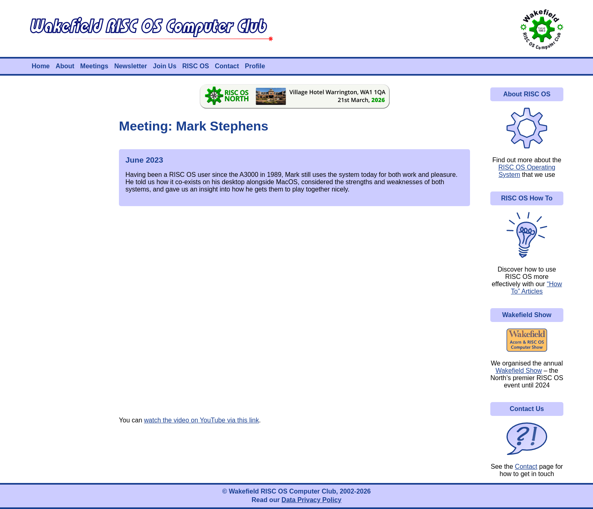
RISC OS (195, 66)
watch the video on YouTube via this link (201, 420)
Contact (227, 66)
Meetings (94, 66)
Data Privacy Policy (312, 499)
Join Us (165, 66)
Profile (255, 66)
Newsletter (130, 66)
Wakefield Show (519, 370)
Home (41, 66)
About (65, 66)
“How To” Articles (536, 288)
